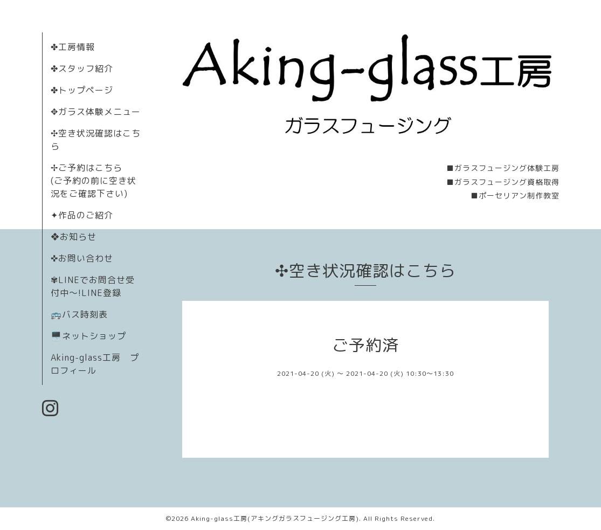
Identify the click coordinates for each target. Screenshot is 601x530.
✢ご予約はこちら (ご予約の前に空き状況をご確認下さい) (93, 180)
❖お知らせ (73, 237)
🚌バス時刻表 (79, 314)
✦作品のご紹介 (82, 215)
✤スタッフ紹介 (82, 68)
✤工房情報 (73, 47)
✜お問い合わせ (82, 258)
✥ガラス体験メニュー (96, 112)
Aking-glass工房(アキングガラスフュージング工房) (275, 518)
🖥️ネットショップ (88, 336)
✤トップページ (82, 90)
